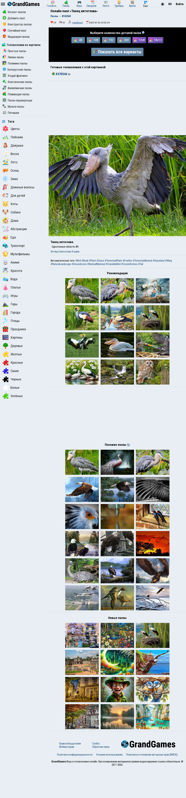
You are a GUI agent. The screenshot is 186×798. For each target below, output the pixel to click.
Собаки (12, 212)
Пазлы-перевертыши (17, 100)
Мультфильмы (16, 254)
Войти (179, 4)
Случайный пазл (14, 30)
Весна (11, 154)
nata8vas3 (77, 22)
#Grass (100, 260)
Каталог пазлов (14, 12)
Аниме (11, 262)
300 (124, 40)
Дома (10, 220)
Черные (12, 379)
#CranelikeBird (113, 264)
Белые (11, 387)
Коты (10, 204)
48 (78, 40)
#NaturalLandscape (60, 264)
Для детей (14, 195)
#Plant (92, 260)
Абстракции (15, 229)
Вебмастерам (66, 776)
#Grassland (159, 260)
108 (93, 40)
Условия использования (109, 784)
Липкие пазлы (13, 57)
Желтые (12, 354)
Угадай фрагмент (15, 75)
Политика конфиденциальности (74, 784)
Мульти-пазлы (13, 106)
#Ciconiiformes (129, 264)
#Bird (78, 260)
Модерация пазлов (16, 36)
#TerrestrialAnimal (142, 260)
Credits (96, 773)
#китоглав (65, 251)
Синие (11, 371)
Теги (8, 122)
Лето (10, 162)
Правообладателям (70, 773)
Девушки (13, 145)
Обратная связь (101, 776)
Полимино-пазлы (15, 63)
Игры (10, 296)
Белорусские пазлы (17, 69)
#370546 (60, 74)
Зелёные (13, 396)
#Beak (85, 260)
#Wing (168, 260)
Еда (9, 237)
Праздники (14, 329)
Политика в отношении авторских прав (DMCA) (152, 784)
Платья (12, 287)
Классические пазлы (17, 82)
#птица (54, 251)
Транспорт (14, 245)
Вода (10, 279)
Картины (13, 337)
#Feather (127, 260)
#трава (75, 251)
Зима (10, 179)
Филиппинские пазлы (17, 88)
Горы (10, 304)
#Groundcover (79, 264)
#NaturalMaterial (96, 264)
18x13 (155, 40)
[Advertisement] (117, 108)
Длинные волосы (18, 187)
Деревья (13, 346)
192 (109, 40)
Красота (12, 271)
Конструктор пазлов (17, 24)
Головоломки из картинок (21, 45)
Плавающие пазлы (16, 94)
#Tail (140, 264)
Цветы (11, 129)
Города (11, 312)
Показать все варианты (117, 51)
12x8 (139, 40)
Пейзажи (13, 137)
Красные (13, 362)
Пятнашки (11, 113)
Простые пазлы (14, 51)
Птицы (11, 321)
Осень (11, 170)
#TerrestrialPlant (113, 260)
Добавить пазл (14, 18)
